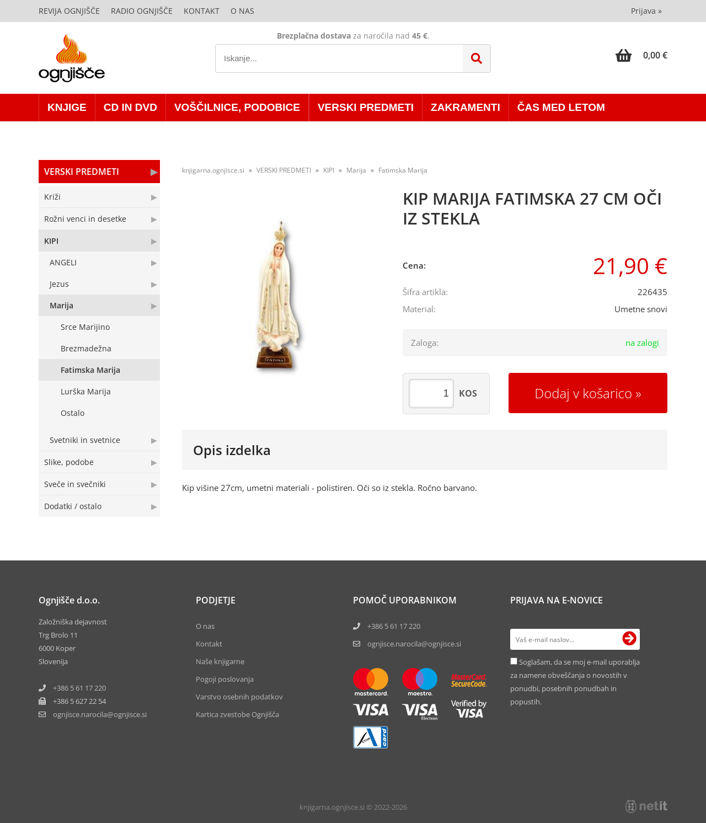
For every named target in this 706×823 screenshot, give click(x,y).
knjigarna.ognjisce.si (213, 170)
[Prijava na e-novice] (629, 639)
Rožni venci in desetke (85, 218)
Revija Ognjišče (69, 11)
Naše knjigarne (220, 661)
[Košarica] (641, 55)
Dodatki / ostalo (72, 506)
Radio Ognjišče (142, 11)
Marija (61, 305)
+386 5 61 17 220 (79, 688)
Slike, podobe (69, 462)
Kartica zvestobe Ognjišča (237, 714)
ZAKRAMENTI (465, 107)
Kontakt (202, 11)
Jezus (59, 284)
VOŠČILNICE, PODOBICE (237, 107)
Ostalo (72, 413)
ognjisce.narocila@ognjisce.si (414, 644)
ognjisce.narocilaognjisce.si (100, 714)
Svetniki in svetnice (85, 440)
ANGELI (63, 262)
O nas (242, 11)
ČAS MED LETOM (561, 107)
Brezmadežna (86, 348)
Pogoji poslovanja (225, 679)
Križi (52, 196)
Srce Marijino (85, 327)
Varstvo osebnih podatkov (239, 697)
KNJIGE (67, 107)
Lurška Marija (86, 391)
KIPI (51, 241)
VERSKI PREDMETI (366, 107)
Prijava (646, 11)
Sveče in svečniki (75, 484)
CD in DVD (130, 107)
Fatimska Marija (90, 370)
